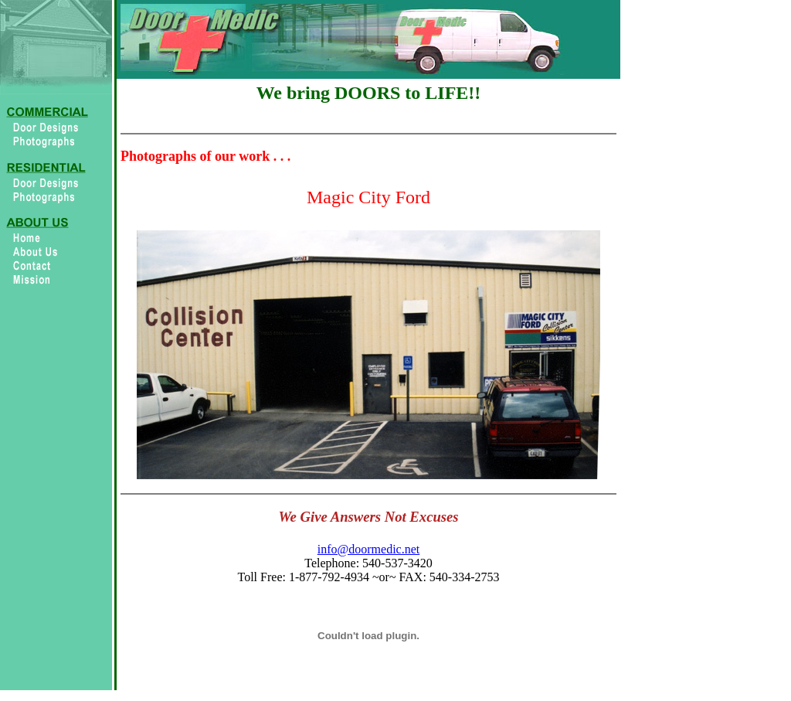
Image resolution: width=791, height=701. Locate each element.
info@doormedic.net (368, 549)
